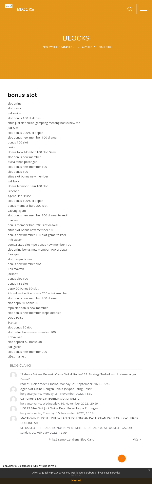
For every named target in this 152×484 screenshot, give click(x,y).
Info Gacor (15, 240)
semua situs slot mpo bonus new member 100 (39, 244)
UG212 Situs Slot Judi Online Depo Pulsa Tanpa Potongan (59, 408)
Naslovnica (50, 47)
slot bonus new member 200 (27, 352)
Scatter (13, 322)
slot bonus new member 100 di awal (32, 137)
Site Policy (76, 475)
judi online (14, 113)
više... (11, 356)
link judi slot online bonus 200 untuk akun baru (38, 293)
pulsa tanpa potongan (22, 162)
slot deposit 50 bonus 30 (25, 342)
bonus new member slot (24, 264)
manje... (21, 356)
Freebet (13, 191)
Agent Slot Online (19, 196)
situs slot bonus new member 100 (31, 230)
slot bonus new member (24, 157)
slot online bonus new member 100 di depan (38, 249)
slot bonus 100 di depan (24, 118)
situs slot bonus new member (28, 176)
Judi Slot (13, 128)
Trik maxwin (16, 269)
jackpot (13, 274)
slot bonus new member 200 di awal (32, 298)
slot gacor (14, 108)
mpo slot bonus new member (28, 308)
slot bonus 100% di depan (25, 201)
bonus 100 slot (18, 142)
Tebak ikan (15, 337)
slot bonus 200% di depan (25, 133)
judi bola (13, 181)
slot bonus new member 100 (27, 167)
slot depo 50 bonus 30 (23, 303)
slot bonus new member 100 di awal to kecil (37, 215)
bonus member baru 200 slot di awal (33, 225)
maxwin (13, 220)
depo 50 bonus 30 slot (23, 288)
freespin (13, 254)
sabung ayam (17, 210)
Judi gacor (14, 347)
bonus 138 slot (18, 283)
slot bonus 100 (18, 172)
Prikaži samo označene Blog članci (71, 439)
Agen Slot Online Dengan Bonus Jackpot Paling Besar (56, 389)
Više (136, 439)
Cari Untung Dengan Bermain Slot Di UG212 (50, 398)
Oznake (87, 47)
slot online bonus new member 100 (32, 332)
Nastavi (76, 480)
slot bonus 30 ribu (20, 327)
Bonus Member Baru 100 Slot (28, 186)
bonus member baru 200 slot (28, 206)
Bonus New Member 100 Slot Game (32, 152)
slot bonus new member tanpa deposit (34, 313)
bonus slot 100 (18, 278)
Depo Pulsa (15, 317)
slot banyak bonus (20, 259)
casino (12, 147)
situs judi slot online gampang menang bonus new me (44, 123)
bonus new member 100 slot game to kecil (37, 235)
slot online (15, 103)
